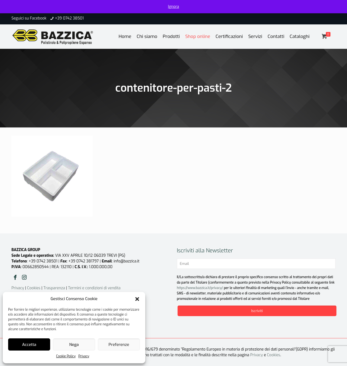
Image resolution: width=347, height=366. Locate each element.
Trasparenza (54, 288)
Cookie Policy (66, 356)
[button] (137, 299)
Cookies (33, 288)
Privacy (83, 356)
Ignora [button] (173, 6)
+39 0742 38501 (69, 18)
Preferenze (118, 344)
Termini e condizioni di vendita (94, 288)
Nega (74, 344)
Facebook (38, 18)
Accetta (29, 344)
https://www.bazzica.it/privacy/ (200, 288)
